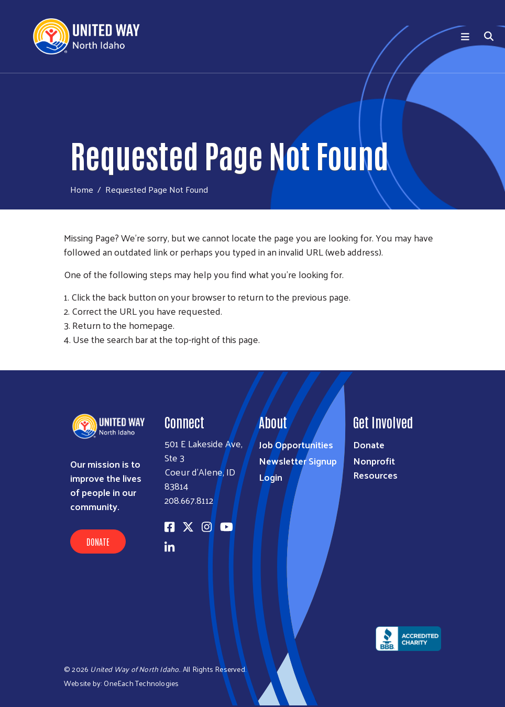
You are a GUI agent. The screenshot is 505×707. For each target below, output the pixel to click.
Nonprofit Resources (375, 467)
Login (270, 477)
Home (81, 189)
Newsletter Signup (298, 460)
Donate (97, 541)
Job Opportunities (296, 444)
